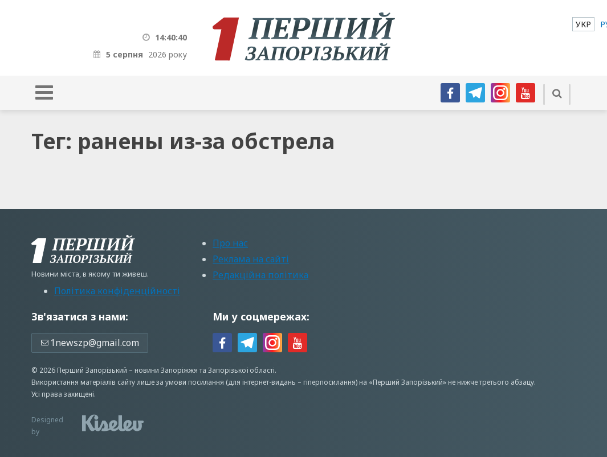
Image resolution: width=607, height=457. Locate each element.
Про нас (230, 243)
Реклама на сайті (251, 259)
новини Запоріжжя (166, 370)
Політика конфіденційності (117, 291)
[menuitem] (583, 24)
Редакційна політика (260, 275)
